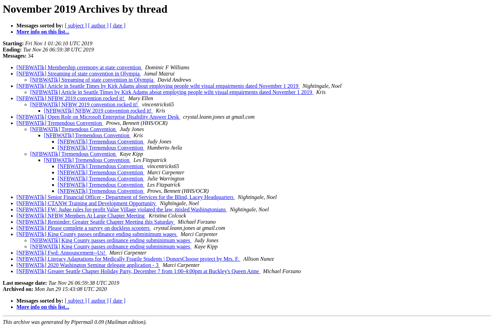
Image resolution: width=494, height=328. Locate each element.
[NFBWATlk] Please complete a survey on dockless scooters (83, 228)
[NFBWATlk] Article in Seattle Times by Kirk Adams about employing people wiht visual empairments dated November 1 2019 (158, 86)
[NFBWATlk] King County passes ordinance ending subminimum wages (97, 234)
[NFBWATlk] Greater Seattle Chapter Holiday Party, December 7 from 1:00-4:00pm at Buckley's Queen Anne (138, 271)
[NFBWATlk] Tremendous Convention (59, 123)
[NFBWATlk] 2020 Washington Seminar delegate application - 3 (88, 265)
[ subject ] (76, 25)
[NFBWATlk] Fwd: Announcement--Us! (61, 253)
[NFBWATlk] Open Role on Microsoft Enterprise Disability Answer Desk (98, 117)
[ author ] (98, 25)
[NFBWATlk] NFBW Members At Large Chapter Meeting (81, 216)
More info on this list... (42, 32)
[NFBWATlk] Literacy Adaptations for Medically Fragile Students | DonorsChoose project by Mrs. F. (128, 259)
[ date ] (117, 25)
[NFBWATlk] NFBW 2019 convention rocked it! (71, 98)
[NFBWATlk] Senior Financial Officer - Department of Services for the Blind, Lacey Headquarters (125, 197)
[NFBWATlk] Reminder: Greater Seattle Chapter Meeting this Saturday (95, 222)
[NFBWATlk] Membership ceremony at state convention (79, 67)
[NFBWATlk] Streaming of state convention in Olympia (78, 74)
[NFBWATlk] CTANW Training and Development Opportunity (86, 203)
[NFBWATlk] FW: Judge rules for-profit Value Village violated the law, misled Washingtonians (121, 209)
